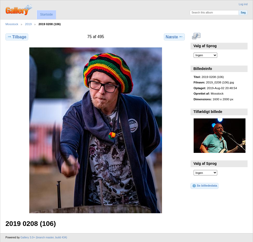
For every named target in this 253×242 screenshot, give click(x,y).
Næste (174, 36)
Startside (46, 14)
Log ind (243, 4)
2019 (28, 24)
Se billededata (204, 186)
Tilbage (16, 36)
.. (196, 36)
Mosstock (11, 24)
